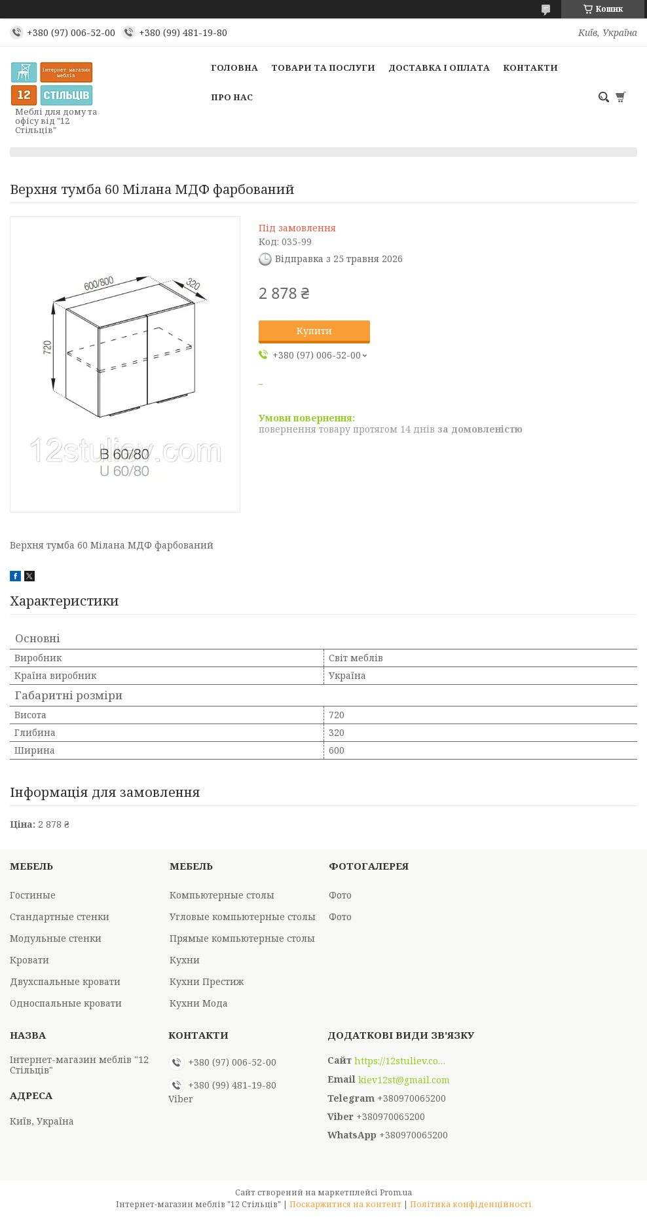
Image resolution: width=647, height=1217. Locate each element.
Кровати (29, 960)
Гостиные (33, 895)
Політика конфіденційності (471, 1204)
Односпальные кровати (66, 1003)
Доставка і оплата (439, 67)
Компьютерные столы (222, 895)
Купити (314, 330)
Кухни (185, 960)
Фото (340, 895)
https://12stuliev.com (400, 1061)
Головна (234, 67)
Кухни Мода (199, 1003)
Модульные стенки (56, 938)
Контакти (530, 67)
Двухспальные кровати (65, 981)
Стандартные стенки (59, 916)
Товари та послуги (323, 67)
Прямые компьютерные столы (242, 938)
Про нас (232, 97)
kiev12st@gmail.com (404, 1080)
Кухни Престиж (207, 981)
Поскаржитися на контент (345, 1204)
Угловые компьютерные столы (243, 916)
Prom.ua (396, 1192)
